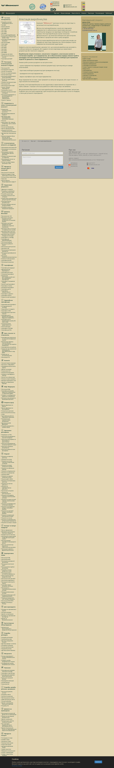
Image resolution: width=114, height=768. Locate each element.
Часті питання (87, 77)
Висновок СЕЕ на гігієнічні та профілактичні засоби (9, 229)
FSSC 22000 (4, 44)
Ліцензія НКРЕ (5, 474)
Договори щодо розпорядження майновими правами (8, 118)
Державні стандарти (7, 189)
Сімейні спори (5, 739)
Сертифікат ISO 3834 (7, 328)
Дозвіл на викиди (6, 369)
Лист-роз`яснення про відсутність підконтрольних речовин (9, 546)
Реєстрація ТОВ (6, 557)
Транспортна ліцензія (7, 490)
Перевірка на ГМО (7, 434)
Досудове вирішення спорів (7, 747)
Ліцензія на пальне (7, 518)
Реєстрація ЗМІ (6, 83)
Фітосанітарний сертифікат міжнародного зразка (9, 542)
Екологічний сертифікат (8, 284)
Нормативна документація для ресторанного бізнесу (9, 199)
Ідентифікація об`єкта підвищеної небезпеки (8, 416)
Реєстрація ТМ (6, 68)
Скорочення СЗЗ (6, 371)
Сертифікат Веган (6, 295)
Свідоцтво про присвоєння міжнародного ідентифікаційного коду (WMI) (9, 350)
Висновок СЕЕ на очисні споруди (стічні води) (8, 235)
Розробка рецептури (7, 194)
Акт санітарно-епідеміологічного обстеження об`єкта (7, 725)
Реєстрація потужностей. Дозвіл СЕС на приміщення (9, 714)
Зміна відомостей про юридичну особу (8, 576)
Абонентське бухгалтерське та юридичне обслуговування (9, 629)
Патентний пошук (7, 74)
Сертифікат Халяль (7, 285)
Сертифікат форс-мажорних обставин (7, 585)
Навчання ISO (5, 684)
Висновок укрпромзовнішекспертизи (9, 256)
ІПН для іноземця (6, 612)
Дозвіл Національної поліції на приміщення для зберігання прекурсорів (9, 729)
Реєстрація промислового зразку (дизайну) (9, 77)
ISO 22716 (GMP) (6, 42)
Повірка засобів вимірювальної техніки (8, 661)
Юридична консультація (8, 750)
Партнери (91, 13)
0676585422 (55, 2)
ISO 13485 (4, 31)
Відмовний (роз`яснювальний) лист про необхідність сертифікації (8, 277)
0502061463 (55, 4)
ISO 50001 (4, 47)
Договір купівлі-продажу (8, 650)
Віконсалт (10, 13)
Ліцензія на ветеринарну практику (8, 481)
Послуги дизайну (6, 701)
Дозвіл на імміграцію (7, 614)
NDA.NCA (4, 178)
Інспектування (6, 682)
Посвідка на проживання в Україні (9, 610)
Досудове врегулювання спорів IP (8, 114)
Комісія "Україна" (6, 100)
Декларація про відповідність (6, 270)
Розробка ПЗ (5, 705)
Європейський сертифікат (9, 304)
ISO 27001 (4, 45)
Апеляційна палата (7, 90)
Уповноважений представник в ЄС (6, 324)
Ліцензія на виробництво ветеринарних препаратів (9, 520)
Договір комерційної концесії (7, 641)
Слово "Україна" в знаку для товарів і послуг (96, 67)
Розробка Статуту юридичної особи (6, 570)
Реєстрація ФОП (6, 559)
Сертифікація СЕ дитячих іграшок (8, 313)
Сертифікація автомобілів (9, 347)
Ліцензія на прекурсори (8, 472)
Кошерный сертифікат (8, 287)
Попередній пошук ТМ (8, 69)
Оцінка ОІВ (5, 125)
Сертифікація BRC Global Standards (8, 40)
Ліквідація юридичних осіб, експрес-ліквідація (8, 598)
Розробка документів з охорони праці (8, 426)
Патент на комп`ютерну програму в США (8, 162)
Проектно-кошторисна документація (8, 717)
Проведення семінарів (8, 680)
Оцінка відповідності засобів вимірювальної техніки (8, 657)
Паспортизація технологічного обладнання (6, 420)
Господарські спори (7, 738)
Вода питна (87, 68)
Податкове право (6, 744)
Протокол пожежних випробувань (7, 447)
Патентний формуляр (7, 127)
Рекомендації (100, 13)
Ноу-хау (4, 120)
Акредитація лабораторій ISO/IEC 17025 (9, 37)
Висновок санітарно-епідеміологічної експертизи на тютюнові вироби (8, 219)
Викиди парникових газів (9, 380)
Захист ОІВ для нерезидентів (6, 88)
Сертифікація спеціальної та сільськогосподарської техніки (9, 339)
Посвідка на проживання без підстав (8, 616)
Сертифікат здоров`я (7, 293)
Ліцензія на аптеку (7, 459)
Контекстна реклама (7, 696)
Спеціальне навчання (7, 411)
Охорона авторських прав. (9, 82)
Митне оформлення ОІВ (8, 128)
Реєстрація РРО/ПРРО (7, 600)
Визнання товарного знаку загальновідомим (96, 62)
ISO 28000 (4, 52)
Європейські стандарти (8, 309)
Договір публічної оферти (90, 78)
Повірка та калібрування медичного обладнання (8, 395)
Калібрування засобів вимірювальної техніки (8, 664)
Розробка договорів (7, 637)
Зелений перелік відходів (9, 363)
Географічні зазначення (90, 65)
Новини (83, 13)
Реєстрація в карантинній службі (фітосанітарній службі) (9, 538)
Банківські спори (6, 741)
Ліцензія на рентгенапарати (6, 493)
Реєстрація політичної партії (8, 564)
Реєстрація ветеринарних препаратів (9, 250)
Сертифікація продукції (8, 267)
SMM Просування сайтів (8, 699)
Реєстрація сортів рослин (8, 246)
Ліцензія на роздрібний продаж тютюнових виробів (8, 508)
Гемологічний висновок (8, 258)
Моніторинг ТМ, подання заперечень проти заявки (9, 123)
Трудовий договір (6, 648)
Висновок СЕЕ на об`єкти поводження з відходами (8, 232)
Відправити (59, 167)
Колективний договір (7, 647)
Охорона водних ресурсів (8, 378)
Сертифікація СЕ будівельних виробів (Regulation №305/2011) (8, 317)
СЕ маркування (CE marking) (7, 307)
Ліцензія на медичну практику (7, 457)
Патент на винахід (7, 71)
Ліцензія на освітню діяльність (7, 484)
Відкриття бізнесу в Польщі (7, 603)
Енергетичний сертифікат (9, 297)
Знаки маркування (88, 73)
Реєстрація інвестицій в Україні (8, 582)
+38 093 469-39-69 (87, 28)
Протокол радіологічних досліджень (8, 450)
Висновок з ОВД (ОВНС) (8, 364)
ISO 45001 (4, 33)
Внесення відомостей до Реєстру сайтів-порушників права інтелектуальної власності (9, 138)
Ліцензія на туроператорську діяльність (6, 488)
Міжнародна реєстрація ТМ (9, 147)
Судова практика (6, 749)
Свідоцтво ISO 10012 (7, 54)
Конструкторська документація (6, 202)
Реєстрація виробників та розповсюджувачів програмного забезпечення (9, 96)
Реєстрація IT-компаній (8, 172)
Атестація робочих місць (8, 412)
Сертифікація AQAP (7, 58)
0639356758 (55, 5)
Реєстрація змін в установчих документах (8, 573)
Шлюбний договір (7, 639)
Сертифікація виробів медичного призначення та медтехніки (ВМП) (8, 392)
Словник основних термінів (91, 72)
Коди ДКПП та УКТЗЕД (7, 237)
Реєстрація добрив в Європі (7, 244)
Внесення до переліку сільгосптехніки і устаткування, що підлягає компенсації (9, 343)
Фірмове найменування (90, 63)
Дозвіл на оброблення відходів (8, 383)
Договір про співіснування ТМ (9, 134)
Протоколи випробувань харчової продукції (8, 437)
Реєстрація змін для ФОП (8, 578)
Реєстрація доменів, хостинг (7, 692)
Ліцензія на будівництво (8, 471)
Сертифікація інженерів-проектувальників (8, 675)
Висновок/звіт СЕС (7, 216)
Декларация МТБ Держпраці (6, 423)
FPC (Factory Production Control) (8, 56)
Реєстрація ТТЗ (6, 357)
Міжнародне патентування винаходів (9, 149)
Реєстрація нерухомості (8, 580)
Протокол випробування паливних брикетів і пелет (9, 444)
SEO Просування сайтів (8, 697)
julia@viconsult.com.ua (89, 30)
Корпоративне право (7, 743)
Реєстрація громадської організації (8, 561)
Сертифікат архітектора (8, 673)
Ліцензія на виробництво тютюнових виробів (9, 504)
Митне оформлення (7, 530)
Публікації (109, 13)
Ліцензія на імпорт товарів (9, 522)
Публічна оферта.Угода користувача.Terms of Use (9, 175)
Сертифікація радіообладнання (6, 239)
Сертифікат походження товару (8, 282)
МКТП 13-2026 (87, 58)
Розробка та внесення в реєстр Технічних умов (8, 191)
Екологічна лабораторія (8, 377)
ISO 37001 (4, 49)
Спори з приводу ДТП (7, 752)
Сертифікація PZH (6, 260)
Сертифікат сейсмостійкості (6, 291)
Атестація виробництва (8, 35)
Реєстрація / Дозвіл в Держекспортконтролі (8, 549)
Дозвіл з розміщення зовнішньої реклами (7, 703)
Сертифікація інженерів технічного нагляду (8, 671)
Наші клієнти (76, 13)
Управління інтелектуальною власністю (6, 111)
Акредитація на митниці (8, 534)
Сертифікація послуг (7, 272)
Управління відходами (8, 372)
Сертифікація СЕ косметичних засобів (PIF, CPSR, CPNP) (9, 321)
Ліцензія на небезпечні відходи (8, 469)
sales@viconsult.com (71, 7)
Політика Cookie (17, 766)
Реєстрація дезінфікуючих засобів (9, 253)
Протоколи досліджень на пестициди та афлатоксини (9, 441)
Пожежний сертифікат (8, 274)
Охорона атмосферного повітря (8, 375)
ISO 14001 (4, 30)
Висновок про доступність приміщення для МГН (9, 398)
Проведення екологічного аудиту (9, 367)
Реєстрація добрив (7, 242)
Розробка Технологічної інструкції (8, 196)
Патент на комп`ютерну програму (8, 80)
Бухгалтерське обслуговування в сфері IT (9, 181)
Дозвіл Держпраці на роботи (7, 405)
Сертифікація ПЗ (6, 289)
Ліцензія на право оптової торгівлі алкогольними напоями (9, 501)
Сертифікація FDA (6, 330)
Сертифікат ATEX (6, 310)
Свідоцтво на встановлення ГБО (7, 355)
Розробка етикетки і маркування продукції (8, 208)
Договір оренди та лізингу (9, 643)
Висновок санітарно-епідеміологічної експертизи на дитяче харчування (8, 225)
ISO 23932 (4, 50)
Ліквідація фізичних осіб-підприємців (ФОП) (9, 595)
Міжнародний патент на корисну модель (8, 160)
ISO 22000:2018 (5, 28)
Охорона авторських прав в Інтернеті (9, 92)
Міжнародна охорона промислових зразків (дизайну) (8, 153)
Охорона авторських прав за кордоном (9, 157)
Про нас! (56, 13)
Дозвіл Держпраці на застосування (7, 408)
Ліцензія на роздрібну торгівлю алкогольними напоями (8, 496)
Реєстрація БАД (6, 389)
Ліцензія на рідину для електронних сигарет (8, 515)
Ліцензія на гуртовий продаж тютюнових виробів (7, 512)
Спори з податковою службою (7, 755)
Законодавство (88, 70)
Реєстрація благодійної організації (8, 567)
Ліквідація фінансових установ (8, 592)
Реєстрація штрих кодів (8, 85)
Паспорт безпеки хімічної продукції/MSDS (9, 205)
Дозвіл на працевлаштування (7, 619)
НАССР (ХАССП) (6, 26)
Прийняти (98, 762)
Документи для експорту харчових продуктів (8, 532)
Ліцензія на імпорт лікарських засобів (7, 466)
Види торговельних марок (91, 60)
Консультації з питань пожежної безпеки (8, 721)
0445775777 (68, 5)
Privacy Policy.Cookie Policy (9, 177)
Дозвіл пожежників (7, 719)
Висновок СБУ (5, 248)
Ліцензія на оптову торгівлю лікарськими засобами (8, 462)
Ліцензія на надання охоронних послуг (7, 476)
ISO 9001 (4, 25)
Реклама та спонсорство (90, 75)
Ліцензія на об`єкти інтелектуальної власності (9, 131)
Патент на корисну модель (9, 73)
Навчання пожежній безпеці (7, 678)
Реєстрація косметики (8, 262)
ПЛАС (3, 414)
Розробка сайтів (6, 694)
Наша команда (65, 13)
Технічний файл (6, 326)
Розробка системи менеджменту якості (7, 22)
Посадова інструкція (7, 645)
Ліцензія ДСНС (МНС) (7, 479)
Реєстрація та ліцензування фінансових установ (9, 589)
